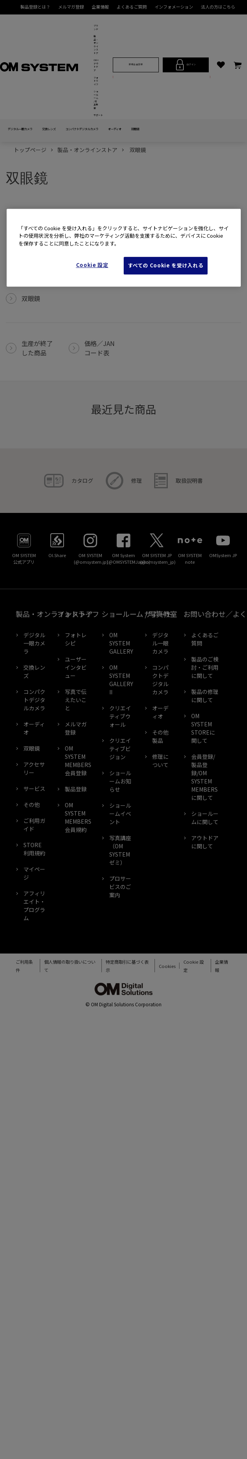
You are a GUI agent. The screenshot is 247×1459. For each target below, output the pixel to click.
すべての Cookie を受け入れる (166, 265)
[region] (124, 248)
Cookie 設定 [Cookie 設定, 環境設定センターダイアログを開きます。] (92, 265)
